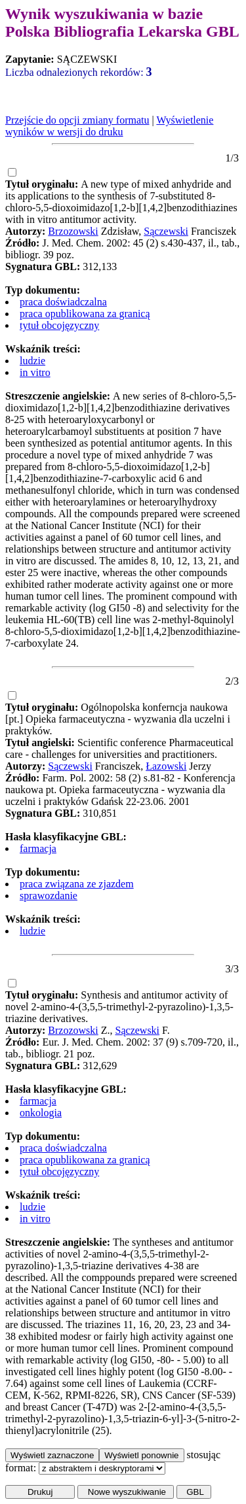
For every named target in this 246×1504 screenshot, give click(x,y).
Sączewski (166, 231)
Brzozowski (73, 231)
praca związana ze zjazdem (77, 883)
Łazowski (166, 766)
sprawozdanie (48, 895)
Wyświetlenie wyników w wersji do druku (109, 125)
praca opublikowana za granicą (85, 313)
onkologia (41, 1112)
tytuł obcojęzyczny (59, 325)
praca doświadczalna (63, 301)
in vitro (35, 372)
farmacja (38, 848)
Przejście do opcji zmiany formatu (77, 120)
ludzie (32, 360)
